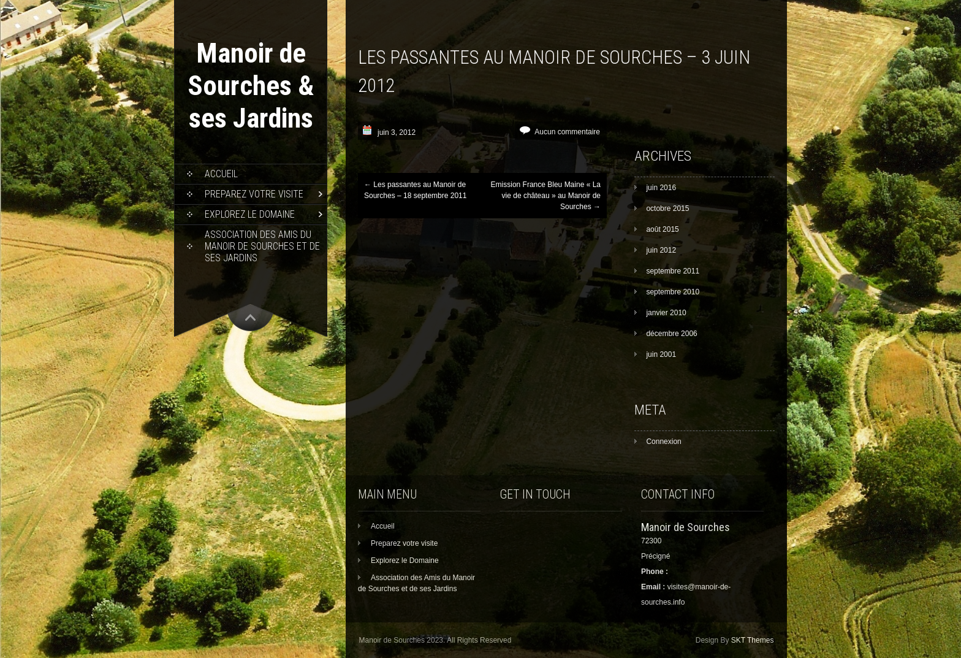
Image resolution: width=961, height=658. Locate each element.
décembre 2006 (671, 333)
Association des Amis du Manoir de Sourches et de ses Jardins (262, 246)
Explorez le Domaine (250, 214)
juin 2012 (661, 250)
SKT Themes (752, 640)
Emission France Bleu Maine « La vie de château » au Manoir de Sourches (546, 195)
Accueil (221, 174)
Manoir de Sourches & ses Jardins (251, 85)
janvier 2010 (666, 312)
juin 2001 (661, 354)
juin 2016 (661, 187)
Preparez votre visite (254, 194)
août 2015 (662, 229)
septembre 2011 (672, 271)
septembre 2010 (672, 292)
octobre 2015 (667, 208)
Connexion (663, 441)
